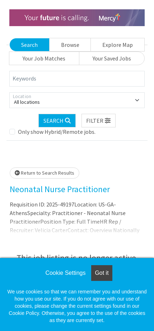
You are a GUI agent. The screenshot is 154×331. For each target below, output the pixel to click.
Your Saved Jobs (112, 58)
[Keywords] (77, 79)
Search (29, 44)
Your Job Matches (44, 58)
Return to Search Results (44, 173)
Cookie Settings (65, 273)
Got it (101, 273)
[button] (98, 120)
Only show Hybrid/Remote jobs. (56, 131)
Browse (70, 44)
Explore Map (117, 44)
